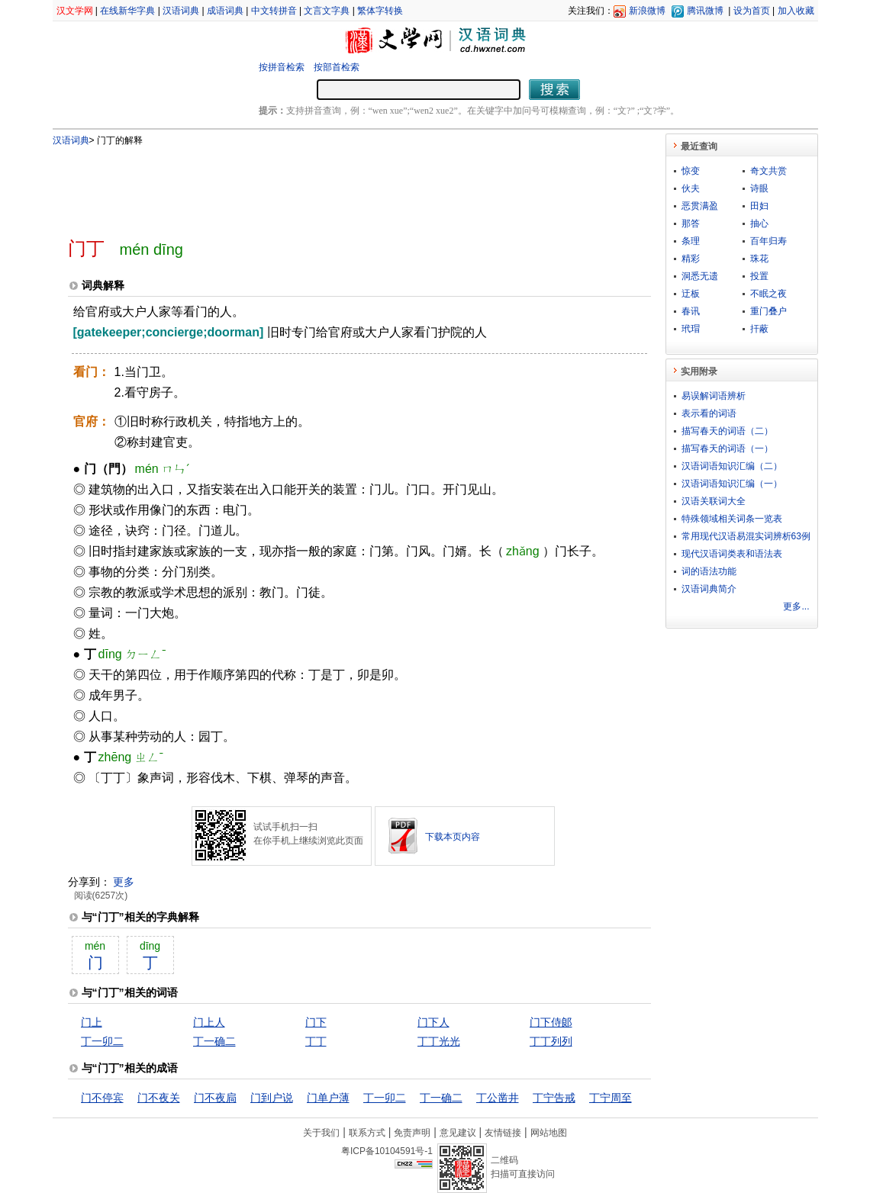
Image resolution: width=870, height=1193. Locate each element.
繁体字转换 (380, 10)
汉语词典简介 (709, 589)
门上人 (209, 1022)
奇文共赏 (768, 171)
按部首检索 (336, 67)
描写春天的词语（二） (727, 431)
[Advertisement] (334, 185)
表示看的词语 (709, 413)
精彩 (691, 258)
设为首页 (751, 10)
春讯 (691, 311)
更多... (796, 606)
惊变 (691, 171)
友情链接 (503, 1132)
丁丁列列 (551, 1041)
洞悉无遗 (700, 276)
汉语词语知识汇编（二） (732, 466)
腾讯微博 (705, 10)
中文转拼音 (274, 10)
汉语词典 (181, 10)
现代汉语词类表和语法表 (732, 553)
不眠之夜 (768, 293)
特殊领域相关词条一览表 (732, 518)
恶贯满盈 (700, 206)
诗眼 (759, 188)
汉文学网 (74, 10)
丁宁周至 (610, 1098)
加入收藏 (796, 10)
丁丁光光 (438, 1041)
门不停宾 (102, 1098)
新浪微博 (647, 10)
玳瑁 (691, 328)
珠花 (759, 258)
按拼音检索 (281, 67)
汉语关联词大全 (714, 501)
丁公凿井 (497, 1098)
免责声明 (412, 1132)
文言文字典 (327, 10)
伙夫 (691, 188)
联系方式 (367, 1132)
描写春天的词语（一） (727, 448)
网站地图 (548, 1132)
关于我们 (321, 1132)
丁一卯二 (102, 1041)
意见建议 (458, 1132)
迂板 (691, 293)
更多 (123, 882)
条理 (691, 241)
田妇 (759, 206)
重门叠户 (768, 311)
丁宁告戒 (554, 1098)
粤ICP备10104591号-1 (387, 1151)
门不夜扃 (215, 1098)
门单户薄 (328, 1098)
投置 (759, 276)
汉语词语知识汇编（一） (732, 483)
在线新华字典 (127, 10)
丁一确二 (214, 1041)
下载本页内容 (452, 836)
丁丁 (316, 1041)
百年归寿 (768, 241)
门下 (316, 1022)
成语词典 (225, 10)
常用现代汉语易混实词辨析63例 (746, 536)
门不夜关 (158, 1098)
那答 (691, 223)
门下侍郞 (551, 1022)
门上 (91, 1022)
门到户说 (271, 1098)
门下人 (433, 1022)
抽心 (759, 223)
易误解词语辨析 (714, 396)
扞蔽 (759, 328)
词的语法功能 (709, 571)
